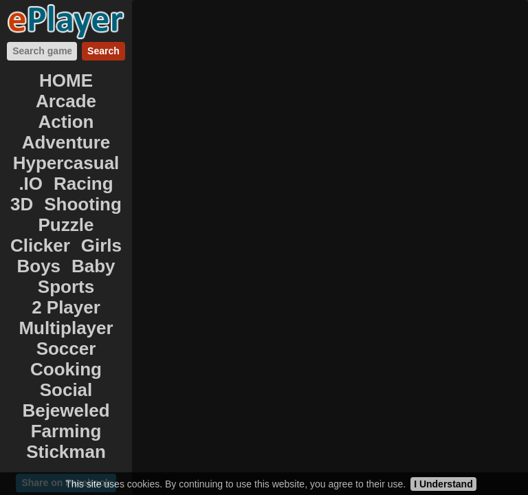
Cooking (66, 369)
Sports (66, 286)
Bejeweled (65, 410)
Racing (83, 183)
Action (66, 121)
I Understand (443, 484)
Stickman (66, 451)
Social (66, 390)
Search (103, 50)
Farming (66, 431)
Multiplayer (66, 328)
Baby (94, 266)
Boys (38, 266)
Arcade (66, 101)
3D (21, 204)
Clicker (40, 245)
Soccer (66, 348)
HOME (66, 80)
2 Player (66, 307)
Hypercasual (66, 163)
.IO (31, 183)
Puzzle (66, 224)
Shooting (83, 204)
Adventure (66, 142)
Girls (101, 245)
